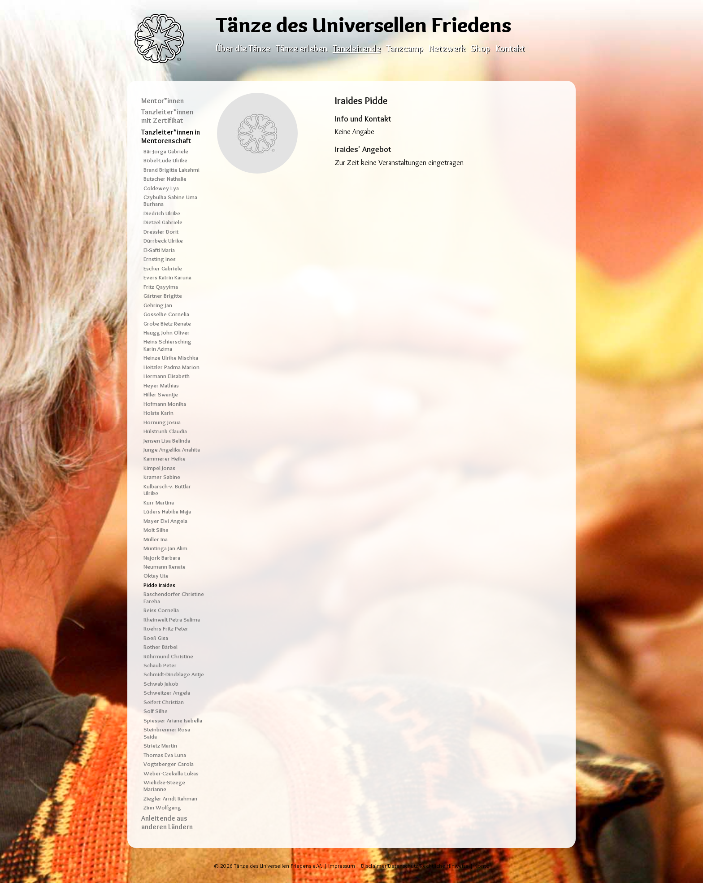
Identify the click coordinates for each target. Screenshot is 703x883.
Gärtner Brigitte (162, 295)
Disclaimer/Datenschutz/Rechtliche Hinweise (415, 865)
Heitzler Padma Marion (171, 367)
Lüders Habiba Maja (167, 511)
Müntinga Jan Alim (165, 548)
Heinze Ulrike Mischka (170, 357)
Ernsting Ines (159, 259)
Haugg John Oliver (166, 332)
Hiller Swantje (160, 394)
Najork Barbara (161, 557)
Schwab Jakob (160, 683)
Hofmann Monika (164, 403)
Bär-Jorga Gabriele (165, 151)
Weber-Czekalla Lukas (171, 773)
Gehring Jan (157, 305)
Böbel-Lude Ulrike (165, 160)
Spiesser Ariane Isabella (172, 720)
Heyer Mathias (161, 385)
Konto (482, 865)
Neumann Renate (164, 566)
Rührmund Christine (168, 656)
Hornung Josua (162, 422)
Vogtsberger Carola (168, 764)
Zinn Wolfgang (162, 807)
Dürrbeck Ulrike (163, 240)
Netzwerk (447, 48)
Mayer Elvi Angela (165, 521)
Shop (480, 48)
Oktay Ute (156, 575)
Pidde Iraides (159, 585)
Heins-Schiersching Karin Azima (167, 345)
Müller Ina (155, 539)
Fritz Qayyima (160, 286)
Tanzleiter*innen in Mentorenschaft (170, 136)
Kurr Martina (158, 502)
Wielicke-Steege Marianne (164, 785)
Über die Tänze (243, 48)
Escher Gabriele (162, 268)
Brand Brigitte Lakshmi (171, 169)
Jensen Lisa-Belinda (166, 440)
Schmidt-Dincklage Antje (173, 674)
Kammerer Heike (164, 458)
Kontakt (510, 48)
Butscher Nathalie (165, 178)
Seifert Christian (163, 702)
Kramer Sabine (161, 477)
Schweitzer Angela (166, 692)
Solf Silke (155, 711)
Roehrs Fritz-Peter (165, 628)
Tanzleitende (357, 48)
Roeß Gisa (155, 638)
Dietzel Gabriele (162, 222)
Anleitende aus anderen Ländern (167, 822)
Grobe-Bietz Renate (167, 323)
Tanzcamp (404, 48)
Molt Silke (156, 529)
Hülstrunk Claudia (165, 431)
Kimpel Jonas (159, 468)
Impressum (341, 865)
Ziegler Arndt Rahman (170, 798)
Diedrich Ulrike (161, 213)
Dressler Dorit (160, 231)
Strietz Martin (160, 745)
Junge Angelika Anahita (171, 449)
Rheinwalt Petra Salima (171, 619)
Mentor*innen (162, 100)
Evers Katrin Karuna (167, 277)
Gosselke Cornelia (166, 314)
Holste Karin (158, 412)
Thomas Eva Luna (164, 755)
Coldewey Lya (161, 188)
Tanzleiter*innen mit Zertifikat (167, 116)
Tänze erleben (301, 48)
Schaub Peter (160, 665)
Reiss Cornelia (161, 610)
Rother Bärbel (160, 647)
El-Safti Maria (159, 250)
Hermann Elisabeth (166, 376)
